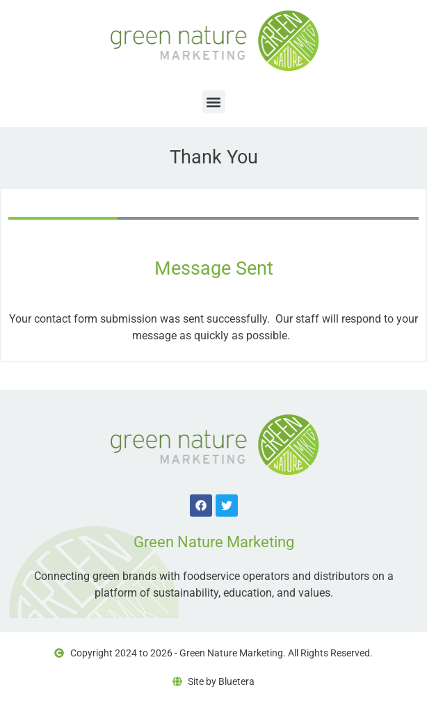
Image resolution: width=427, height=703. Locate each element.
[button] (213, 101)
